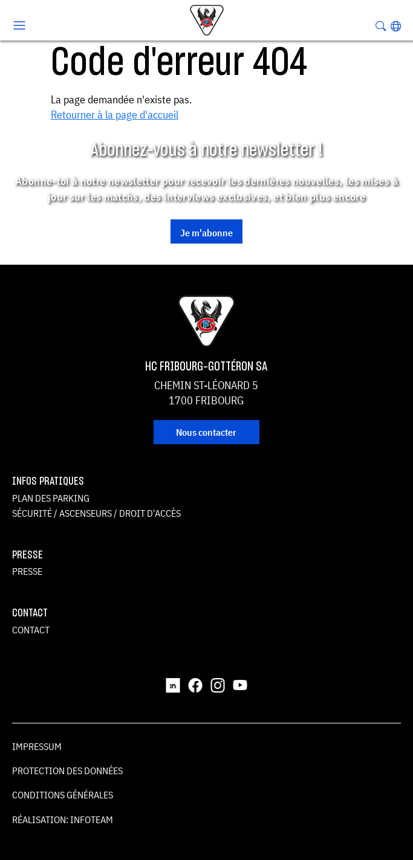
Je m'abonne (206, 233)
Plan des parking (50, 498)
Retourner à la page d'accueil (114, 114)
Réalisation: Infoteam (62, 819)
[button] (396, 26)
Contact (31, 630)
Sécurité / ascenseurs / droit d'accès (96, 513)
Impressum (37, 746)
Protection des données (67, 771)
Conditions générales (62, 795)
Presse (27, 571)
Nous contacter (206, 432)
